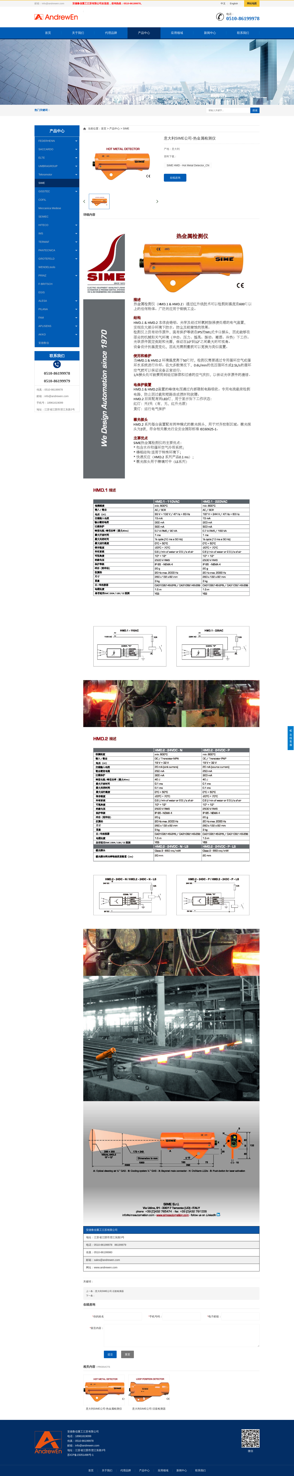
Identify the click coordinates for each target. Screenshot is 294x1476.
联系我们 (243, 32)
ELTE (57, 158)
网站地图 (252, 3)
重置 (127, 1354)
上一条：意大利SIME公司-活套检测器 (105, 1291)
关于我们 (78, 32)
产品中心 (144, 32)
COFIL (42, 199)
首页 (48, 32)
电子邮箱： (214, 1316)
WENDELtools (46, 267)
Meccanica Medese (49, 208)
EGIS (41, 292)
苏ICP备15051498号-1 (80, 1454)
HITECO (57, 225)
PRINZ (57, 275)
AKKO (57, 334)
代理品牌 (111, 32)
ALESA (57, 301)
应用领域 (177, 32)
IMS (57, 233)
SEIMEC (43, 216)
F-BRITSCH (45, 283)
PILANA (57, 309)
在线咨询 (175, 177)
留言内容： (97, 1328)
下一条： (90, 1295)
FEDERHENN (57, 141)
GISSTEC (57, 191)
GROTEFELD (57, 259)
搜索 (255, 110)
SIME (41, 182)
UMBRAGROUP (57, 166)
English (234, 3)
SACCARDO (57, 149)
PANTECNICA (57, 250)
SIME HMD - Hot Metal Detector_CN (188, 165)
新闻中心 (210, 32)
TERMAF (57, 242)
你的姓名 (98, 1316)
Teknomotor (57, 174)
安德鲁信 (43, 342)
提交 (110, 1354)
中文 (223, 3)
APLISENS (57, 326)
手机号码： (155, 1316)
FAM (57, 317)
